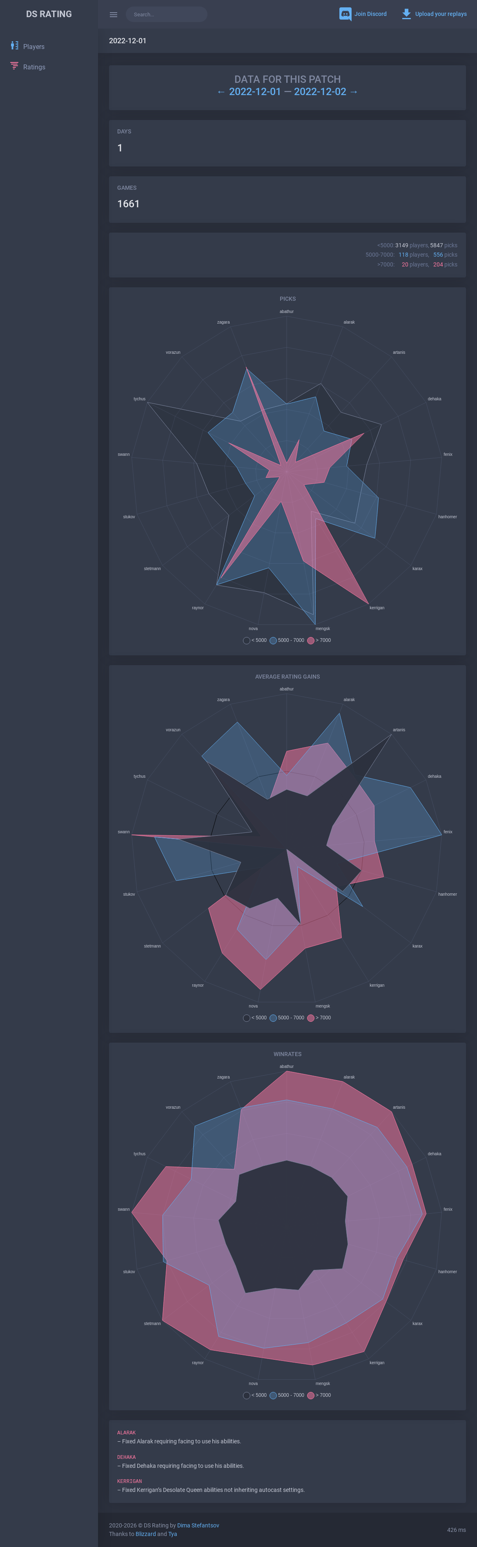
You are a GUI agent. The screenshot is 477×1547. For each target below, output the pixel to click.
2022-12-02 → (326, 92)
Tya (172, 1534)
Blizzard (146, 1534)
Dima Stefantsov (198, 1525)
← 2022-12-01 (249, 92)
